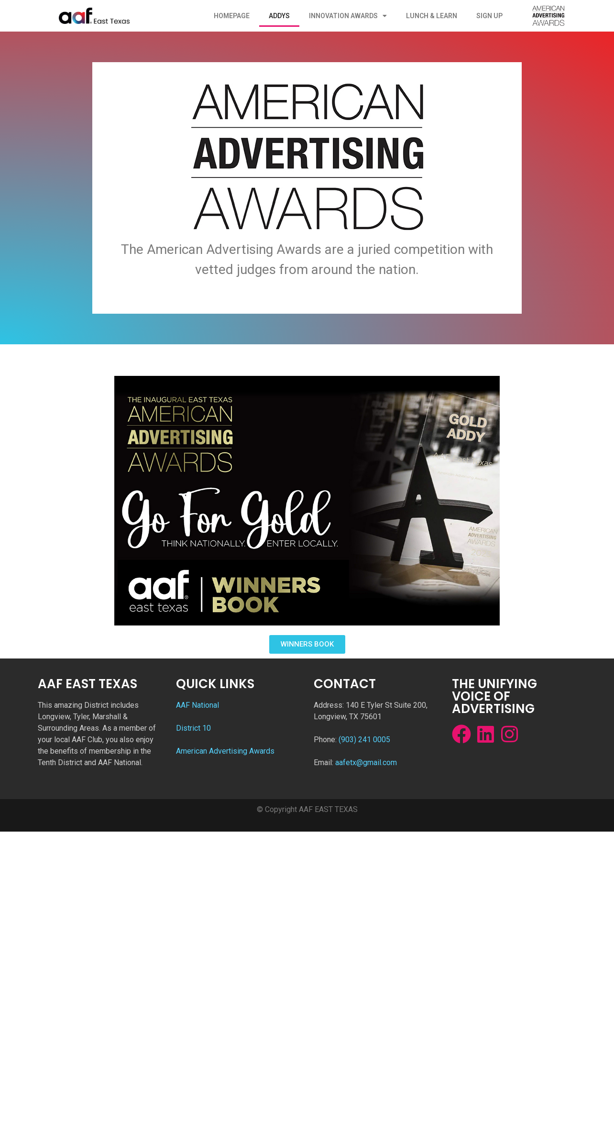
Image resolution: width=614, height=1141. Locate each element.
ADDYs (279, 16)
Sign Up (489, 16)
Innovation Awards (348, 16)
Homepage (232, 16)
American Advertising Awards (225, 751)
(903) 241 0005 (364, 739)
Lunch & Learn (431, 16)
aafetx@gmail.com (366, 762)
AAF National (197, 705)
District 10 (193, 728)
